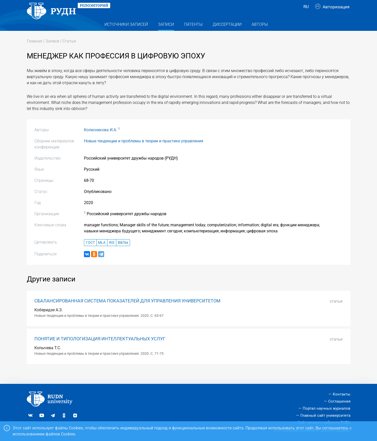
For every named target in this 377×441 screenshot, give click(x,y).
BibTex (123, 252)
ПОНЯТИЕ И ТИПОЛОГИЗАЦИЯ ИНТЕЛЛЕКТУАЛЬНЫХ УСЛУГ (99, 348)
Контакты (341, 394)
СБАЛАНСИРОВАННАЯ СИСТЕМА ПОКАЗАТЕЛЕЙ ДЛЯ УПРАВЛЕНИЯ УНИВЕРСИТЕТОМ (127, 310)
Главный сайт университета (325, 415)
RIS (111, 252)
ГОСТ (90, 252)
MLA (101, 252)
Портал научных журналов (326, 408)
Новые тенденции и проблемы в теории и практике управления (143, 150)
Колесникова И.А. (100, 139)
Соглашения (339, 401)
